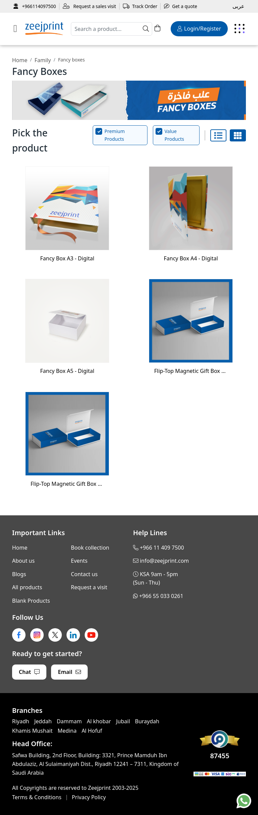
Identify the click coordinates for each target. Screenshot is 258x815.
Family (43, 60)
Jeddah (43, 721)
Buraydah (147, 721)
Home (20, 60)
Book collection (90, 547)
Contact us (84, 574)
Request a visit (89, 587)
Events (79, 560)
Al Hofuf (92, 730)
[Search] (111, 29)
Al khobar (99, 721)
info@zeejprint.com (164, 560)
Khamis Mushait (32, 730)
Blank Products (31, 600)
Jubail (123, 721)
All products (27, 587)
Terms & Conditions (36, 797)
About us (23, 560)
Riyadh (20, 721)
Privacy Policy (89, 797)
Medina (67, 730)
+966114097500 (34, 6)
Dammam (69, 721)
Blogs (19, 574)
